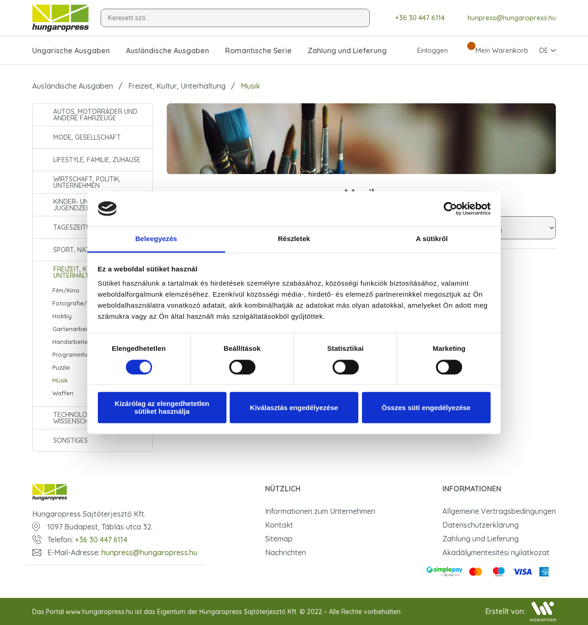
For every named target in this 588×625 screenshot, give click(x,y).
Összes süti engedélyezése (426, 407)
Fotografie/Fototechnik (86, 303)
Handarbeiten (72, 341)
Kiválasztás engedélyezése (294, 407)
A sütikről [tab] (432, 239)
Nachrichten (285, 552)
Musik (60, 380)
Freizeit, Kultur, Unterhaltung (177, 86)
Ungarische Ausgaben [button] (71, 50)
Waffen (63, 393)
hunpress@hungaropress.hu (505, 18)
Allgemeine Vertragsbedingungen (499, 511)
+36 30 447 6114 (413, 18)
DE (543, 50)
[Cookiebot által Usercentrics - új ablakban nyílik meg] (450, 208)
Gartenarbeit (71, 328)
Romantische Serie (258, 50)
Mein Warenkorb (493, 50)
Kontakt (279, 524)
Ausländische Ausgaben (72, 86)
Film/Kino (65, 290)
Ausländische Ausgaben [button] (167, 50)
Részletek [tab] (294, 239)
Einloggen (424, 50)
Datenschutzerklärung (480, 524)
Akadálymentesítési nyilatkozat (495, 552)
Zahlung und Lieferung (347, 50)
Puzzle (61, 367)
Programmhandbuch (81, 354)
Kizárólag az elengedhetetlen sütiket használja (162, 408)
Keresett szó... (129, 18)
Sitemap (279, 538)
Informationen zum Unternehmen (320, 511)
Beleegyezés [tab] (156, 239)
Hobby (62, 316)
